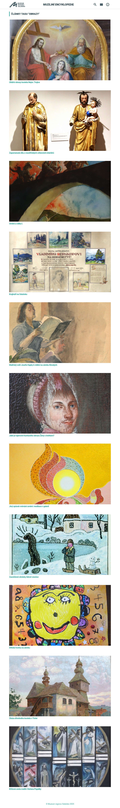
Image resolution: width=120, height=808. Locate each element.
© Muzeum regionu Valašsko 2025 (60, 804)
